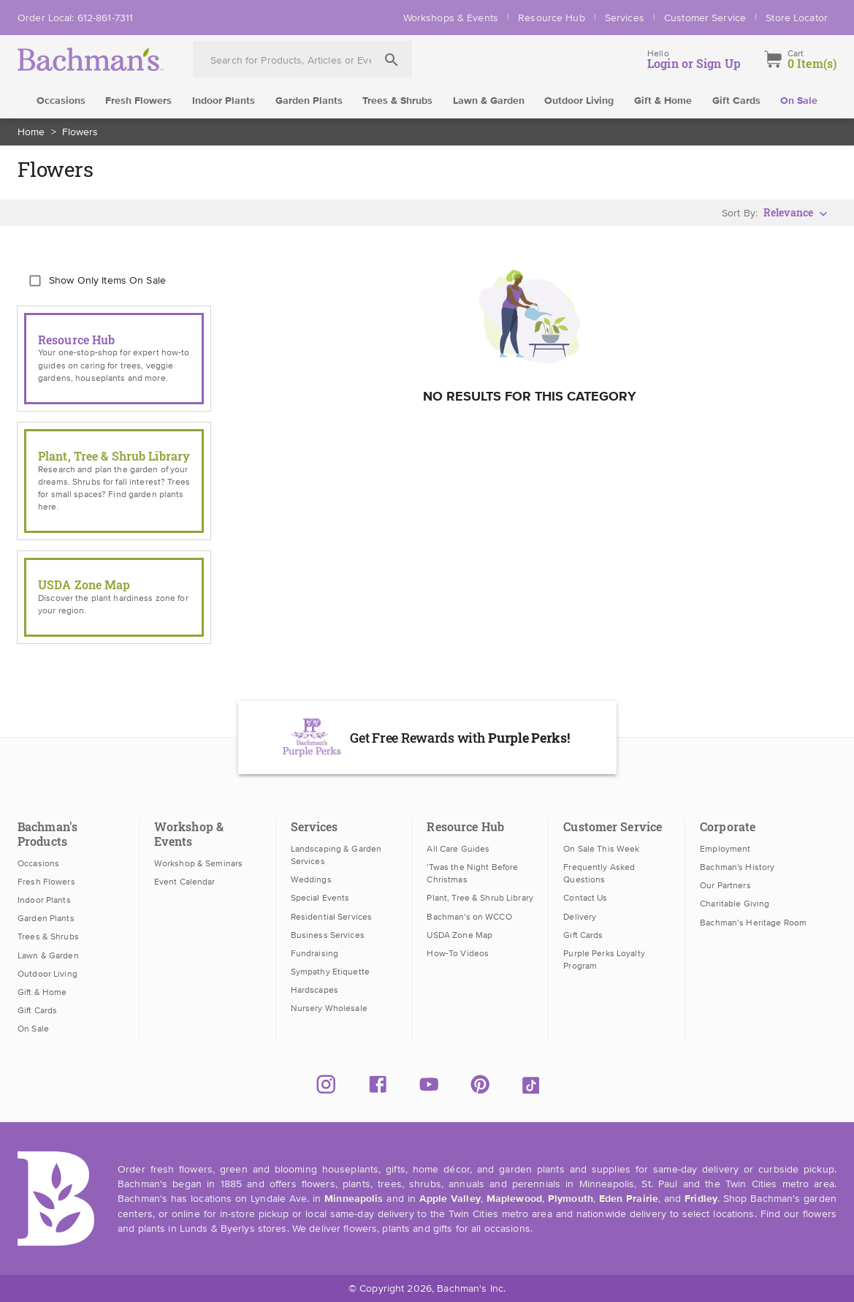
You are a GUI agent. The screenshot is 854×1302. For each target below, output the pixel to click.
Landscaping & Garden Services (336, 855)
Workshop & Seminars (198, 863)
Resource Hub (551, 17)
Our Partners (725, 885)
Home (31, 131)
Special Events (320, 898)
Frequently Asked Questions (599, 873)
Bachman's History (737, 867)
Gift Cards (736, 101)
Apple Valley (450, 1199)
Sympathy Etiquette (330, 971)
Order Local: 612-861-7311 (75, 17)
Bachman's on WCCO (469, 917)
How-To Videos (458, 953)
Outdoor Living (579, 101)
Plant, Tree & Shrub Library (480, 898)
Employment (725, 849)
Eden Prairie (628, 1199)
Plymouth (570, 1199)
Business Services (328, 935)
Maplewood (514, 1199)
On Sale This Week (601, 849)
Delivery (579, 917)
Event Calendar (185, 882)
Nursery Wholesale (329, 1008)
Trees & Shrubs (397, 101)
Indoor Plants (223, 101)
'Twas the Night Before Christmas (472, 873)
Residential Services (332, 917)
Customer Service (705, 17)
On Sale (798, 101)
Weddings (311, 879)
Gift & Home (663, 101)
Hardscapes (314, 990)
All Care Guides (458, 849)
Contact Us (585, 898)
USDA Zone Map (459, 935)
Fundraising (314, 953)
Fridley (701, 1199)
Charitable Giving (734, 903)
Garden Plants (309, 101)
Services (624, 17)
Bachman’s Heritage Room (753, 922)
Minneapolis (353, 1199)
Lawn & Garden (489, 101)
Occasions (61, 101)
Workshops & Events (450, 17)
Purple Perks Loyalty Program (604, 959)
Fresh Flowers (138, 101)
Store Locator (797, 17)
